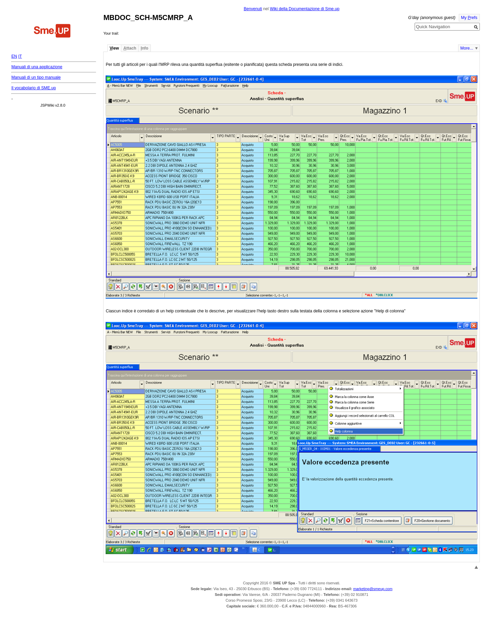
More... (466, 48)
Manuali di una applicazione (36, 67)
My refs (469, 17)
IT (20, 56)
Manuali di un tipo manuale (35, 77)
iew (114, 48)
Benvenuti (253, 8)
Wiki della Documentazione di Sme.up (305, 8)
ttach (129, 48)
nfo (144, 48)
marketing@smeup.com (373, 589)
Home (52, 31)
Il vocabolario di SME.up (33, 88)
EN (14, 56)
